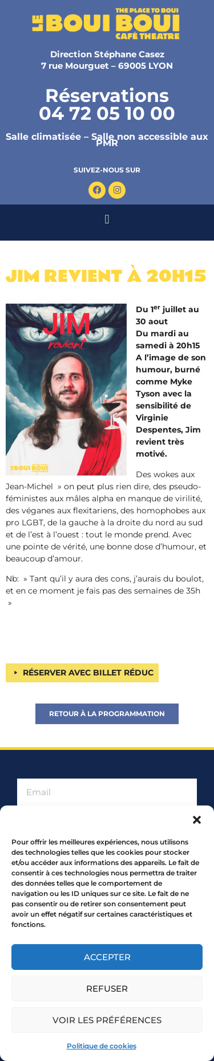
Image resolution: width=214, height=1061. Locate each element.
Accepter (107, 957)
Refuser (107, 988)
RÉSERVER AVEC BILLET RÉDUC (88, 672)
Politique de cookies (101, 1046)
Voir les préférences (107, 1020)
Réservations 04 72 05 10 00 (107, 104)
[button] (197, 820)
